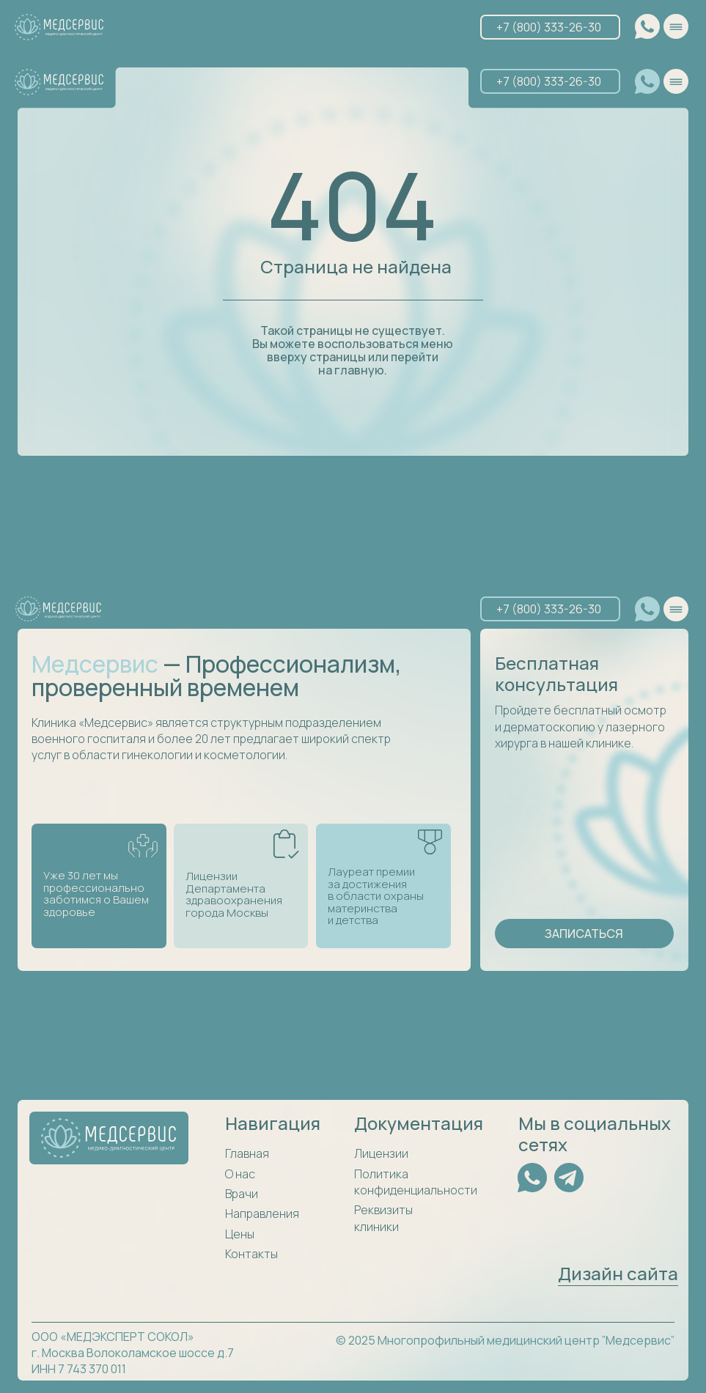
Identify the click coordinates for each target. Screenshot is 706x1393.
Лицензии (381, 1153)
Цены (239, 1234)
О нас (240, 1174)
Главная (247, 1153)
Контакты (251, 1254)
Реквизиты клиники (383, 1218)
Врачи (241, 1194)
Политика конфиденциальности (415, 1182)
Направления (262, 1213)
